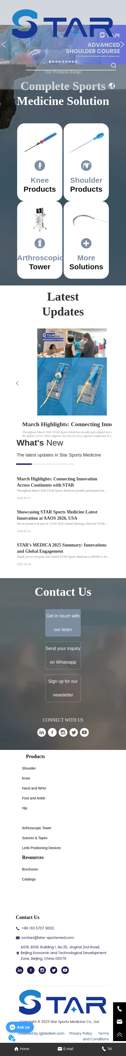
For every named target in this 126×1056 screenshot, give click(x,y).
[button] (64, 48)
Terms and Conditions (96, 1036)
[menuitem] (64, 48)
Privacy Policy (81, 1033)
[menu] (64, 48)
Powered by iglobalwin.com (41, 1033)
